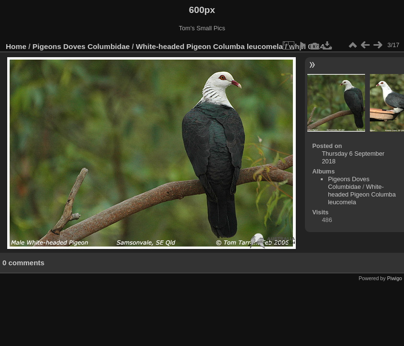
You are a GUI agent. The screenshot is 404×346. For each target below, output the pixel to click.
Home (16, 46)
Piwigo (394, 278)
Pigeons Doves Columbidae (81, 46)
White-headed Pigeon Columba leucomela (209, 46)
